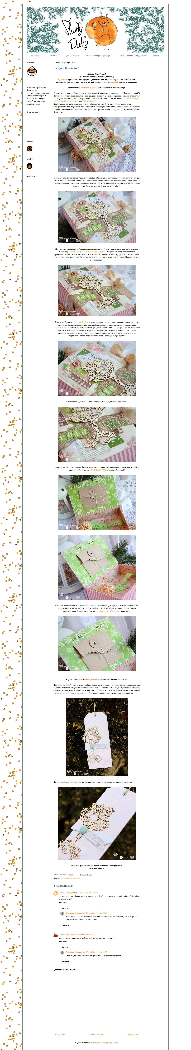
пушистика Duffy (79, 322)
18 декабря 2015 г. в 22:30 (96, 952)
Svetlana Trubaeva (67, 934)
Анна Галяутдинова (68, 892)
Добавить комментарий (64, 969)
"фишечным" (104, 611)
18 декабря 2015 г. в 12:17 (86, 934)
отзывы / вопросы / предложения (133, 55)
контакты (156, 55)
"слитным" (115, 611)
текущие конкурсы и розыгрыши (99, 55)
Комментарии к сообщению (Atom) (103, 1043)
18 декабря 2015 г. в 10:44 (87, 892)
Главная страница (96, 1034)
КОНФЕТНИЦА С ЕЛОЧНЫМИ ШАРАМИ (87, 252)
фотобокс (76, 878)
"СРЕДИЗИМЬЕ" (89, 101)
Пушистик (63, 79)
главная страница (37, 55)
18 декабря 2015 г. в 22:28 (96, 913)
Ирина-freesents (91, 679)
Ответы (65, 908)
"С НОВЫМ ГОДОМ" (100, 470)
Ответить (63, 903)
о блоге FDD (55, 55)
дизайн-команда (73, 55)
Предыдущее (132, 1034)
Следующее (60, 1034)
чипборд (115, 82)
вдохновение (66, 878)
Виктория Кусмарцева (90, 88)
